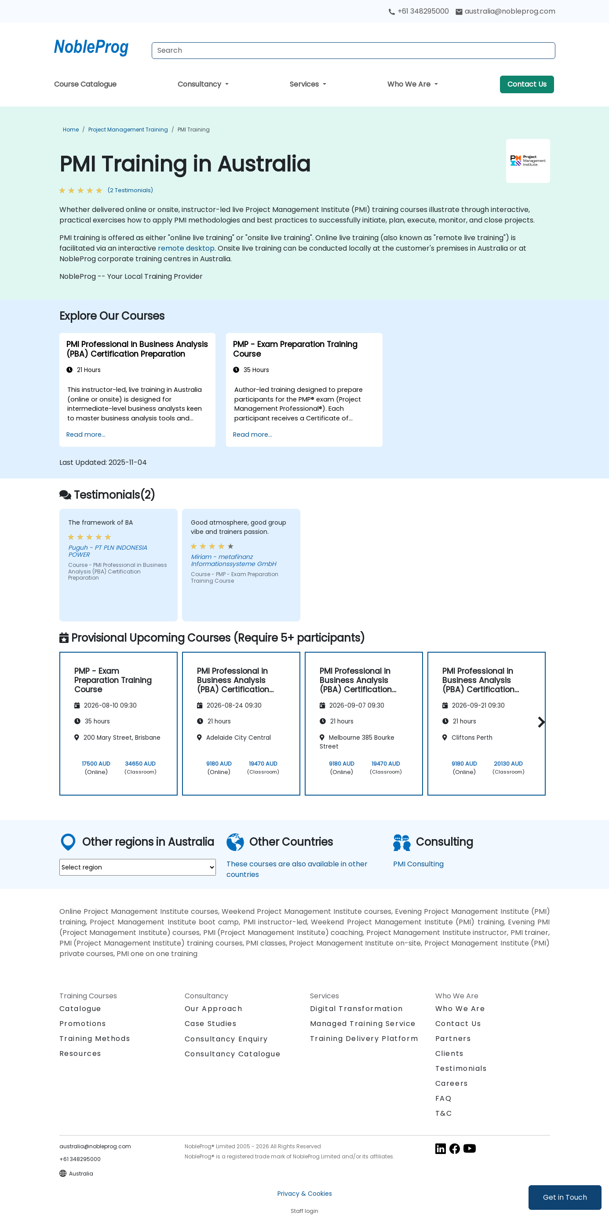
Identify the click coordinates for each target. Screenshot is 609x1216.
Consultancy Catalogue (233, 1054)
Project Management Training (128, 129)
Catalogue (80, 1009)
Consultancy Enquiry (226, 1039)
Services (305, 84)
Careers (451, 1083)
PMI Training (194, 129)
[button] (539, 722)
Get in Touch (565, 1197)
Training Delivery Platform (364, 1038)
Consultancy (200, 84)
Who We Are (409, 84)
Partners (453, 1038)
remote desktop (186, 248)
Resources (80, 1053)
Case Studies (211, 1024)
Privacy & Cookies (304, 1193)
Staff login (304, 1211)
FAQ (443, 1098)
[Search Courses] (353, 50)
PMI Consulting (418, 864)
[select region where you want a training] (137, 867)
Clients (449, 1053)
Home (71, 129)
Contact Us (527, 84)
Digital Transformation (356, 1009)
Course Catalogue (85, 84)
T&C (443, 1113)
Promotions (82, 1024)
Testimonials (461, 1068)
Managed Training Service (363, 1024)
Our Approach (214, 1009)
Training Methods (95, 1038)
